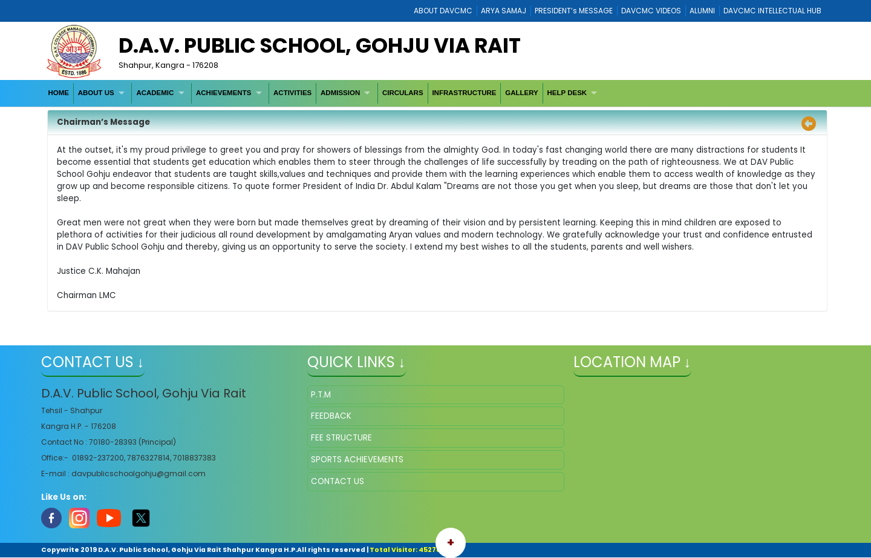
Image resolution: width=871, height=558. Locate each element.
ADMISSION (340, 92)
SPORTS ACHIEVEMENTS (357, 459)
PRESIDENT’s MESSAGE (574, 10)
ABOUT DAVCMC (443, 10)
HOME (58, 92)
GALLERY (521, 92)
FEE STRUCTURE (341, 437)
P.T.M (321, 394)
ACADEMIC (155, 92)
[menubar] (324, 93)
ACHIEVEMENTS (223, 92)
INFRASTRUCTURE (464, 92)
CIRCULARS (402, 92)
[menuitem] (59, 93)
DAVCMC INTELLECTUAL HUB (772, 10)
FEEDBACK (331, 416)
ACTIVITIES (292, 92)
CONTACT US (337, 481)
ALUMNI (702, 10)
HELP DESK (567, 92)
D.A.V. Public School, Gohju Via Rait (320, 45)
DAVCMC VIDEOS (651, 10)
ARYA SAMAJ (503, 10)
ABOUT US (96, 92)
